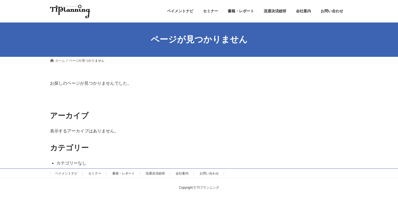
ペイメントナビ (66, 173)
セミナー (94, 173)
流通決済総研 (155, 173)
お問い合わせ (209, 173)
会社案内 (182, 173)
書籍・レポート (123, 173)
